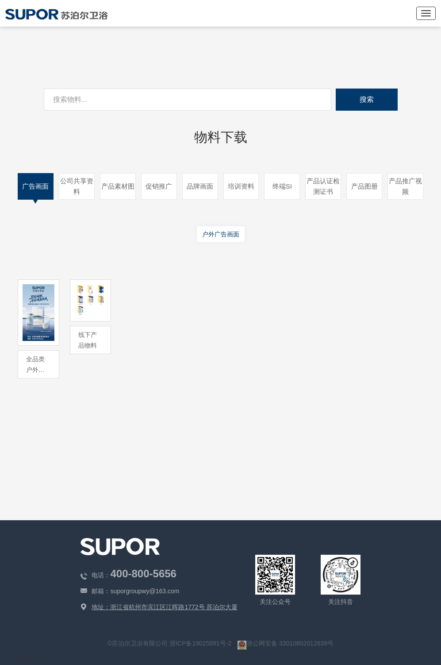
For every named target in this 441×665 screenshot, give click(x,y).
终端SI (282, 186)
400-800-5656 (143, 574)
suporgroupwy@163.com (144, 591)
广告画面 (35, 186)
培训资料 (241, 186)
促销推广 (159, 186)
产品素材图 (117, 186)
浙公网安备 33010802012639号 (286, 643)
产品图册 (364, 186)
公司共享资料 (76, 186)
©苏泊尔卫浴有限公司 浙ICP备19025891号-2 (170, 643)
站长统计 (30, 660)
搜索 (367, 99)
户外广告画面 (220, 234)
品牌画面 (200, 186)
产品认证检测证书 (323, 186)
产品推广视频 (405, 186)
